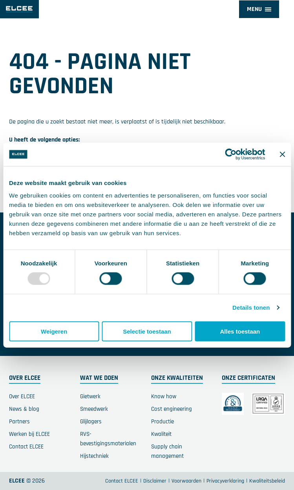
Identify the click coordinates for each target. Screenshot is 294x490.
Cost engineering (171, 409)
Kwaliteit (161, 434)
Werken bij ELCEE (29, 434)
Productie (162, 421)
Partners (19, 421)
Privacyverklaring (225, 481)
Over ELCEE (22, 396)
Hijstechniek (94, 456)
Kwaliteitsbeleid (267, 481)
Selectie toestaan (147, 331)
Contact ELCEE (26, 446)
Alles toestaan (240, 331)
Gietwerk (90, 396)
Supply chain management (167, 451)
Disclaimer (154, 481)
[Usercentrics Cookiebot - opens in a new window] (230, 154)
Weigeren (54, 331)
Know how (163, 396)
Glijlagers (91, 421)
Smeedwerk (94, 409)
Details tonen (251, 307)
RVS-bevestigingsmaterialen (108, 438)
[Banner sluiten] (282, 154)
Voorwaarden (186, 481)
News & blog (24, 409)
